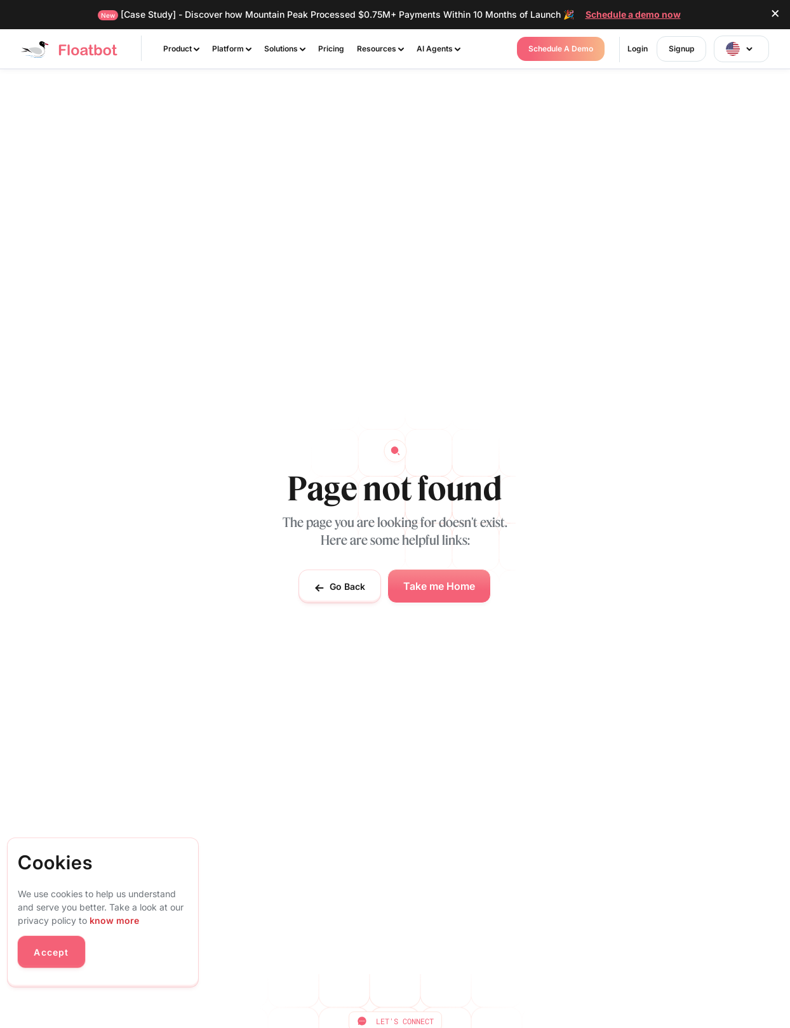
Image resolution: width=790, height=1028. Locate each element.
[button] (741, 49)
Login (637, 48)
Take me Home (439, 586)
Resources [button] (380, 48)
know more (114, 920)
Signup (681, 48)
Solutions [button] (284, 48)
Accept (51, 952)
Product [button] (181, 48)
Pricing (331, 48)
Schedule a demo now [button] (633, 14)
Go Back (339, 586)
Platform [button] (231, 48)
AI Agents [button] (438, 48)
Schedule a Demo (560, 48)
